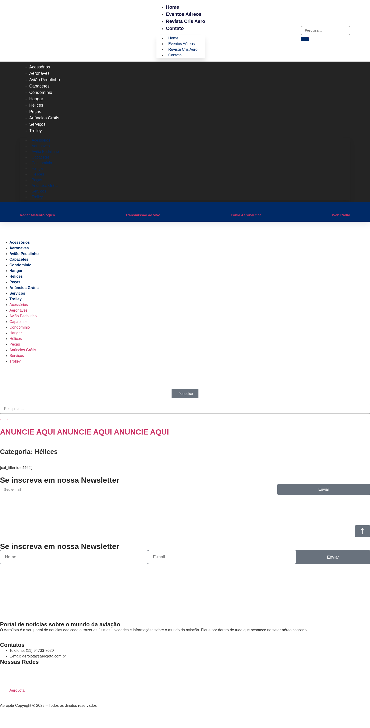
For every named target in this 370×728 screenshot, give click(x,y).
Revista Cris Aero (185, 21)
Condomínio (40, 92)
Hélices (36, 105)
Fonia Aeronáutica (246, 215)
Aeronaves (39, 73)
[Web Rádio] (334, 207)
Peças (35, 111)
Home (172, 7)
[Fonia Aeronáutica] (233, 207)
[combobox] (325, 30)
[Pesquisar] (305, 39)
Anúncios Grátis (44, 118)
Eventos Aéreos (183, 14)
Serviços (37, 124)
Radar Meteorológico (37, 215)
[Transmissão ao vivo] (128, 207)
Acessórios (39, 67)
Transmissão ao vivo (143, 215)
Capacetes (39, 86)
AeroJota (17, 690)
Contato (175, 28)
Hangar (36, 98)
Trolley (35, 130)
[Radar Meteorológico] (22, 207)
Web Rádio (341, 215)
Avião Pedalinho (44, 79)
